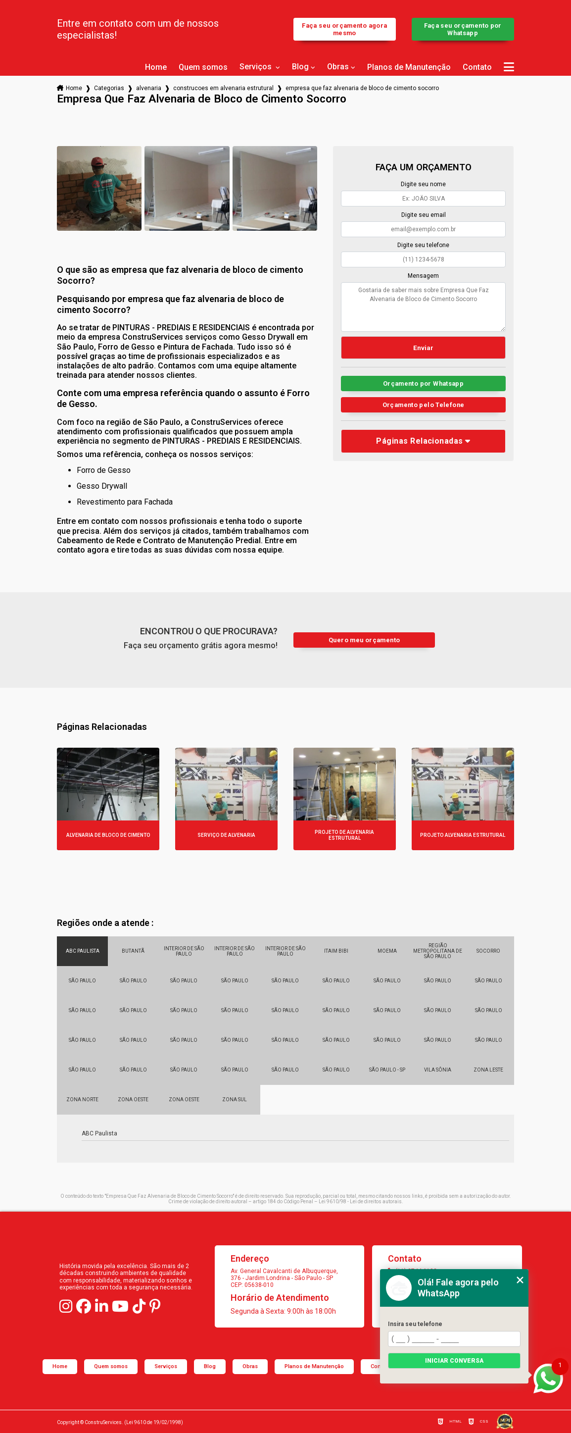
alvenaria (148, 88)
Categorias (109, 88)
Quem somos (203, 67)
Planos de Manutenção (409, 67)
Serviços (256, 66)
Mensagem (423, 275)
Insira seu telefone (415, 1324)
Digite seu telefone (423, 245)
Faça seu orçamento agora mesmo (344, 29)
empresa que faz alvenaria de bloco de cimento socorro (362, 88)
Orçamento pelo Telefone (423, 405)
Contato (477, 67)
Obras (338, 66)
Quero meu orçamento (364, 640)
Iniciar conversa (454, 1360)
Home (156, 67)
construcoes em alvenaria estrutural (223, 88)
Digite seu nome (423, 184)
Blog (300, 66)
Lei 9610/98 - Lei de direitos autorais (360, 1201)
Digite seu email (423, 214)
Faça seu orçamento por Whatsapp (463, 29)
